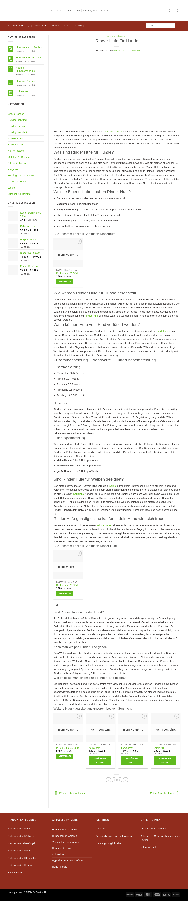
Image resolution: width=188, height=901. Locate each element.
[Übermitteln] (177, 25)
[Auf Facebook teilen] (108, 780)
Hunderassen (15, 144)
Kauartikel (78, 493)
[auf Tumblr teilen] (125, 780)
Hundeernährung (25, 81)
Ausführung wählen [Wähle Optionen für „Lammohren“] (132, 760)
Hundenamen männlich (29, 47)
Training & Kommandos (21, 175)
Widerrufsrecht (149, 847)
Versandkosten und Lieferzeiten (114, 836)
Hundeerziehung (17, 126)
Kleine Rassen (16, 150)
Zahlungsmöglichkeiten (109, 843)
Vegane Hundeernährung (25, 69)
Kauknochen (40, 26)
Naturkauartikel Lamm (20, 865)
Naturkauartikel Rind (19, 828)
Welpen (12, 187)
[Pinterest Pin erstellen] (120, 780)
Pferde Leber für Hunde (70, 793)
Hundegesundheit (17, 132)
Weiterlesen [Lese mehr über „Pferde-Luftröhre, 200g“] (65, 756)
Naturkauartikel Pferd (19, 850)
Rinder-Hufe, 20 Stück (67, 273)
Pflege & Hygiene (17, 163)
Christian (136, 50)
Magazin (78, 25)
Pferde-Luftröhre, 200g (67, 748)
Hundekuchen (60, 26)
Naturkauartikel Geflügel (21, 843)
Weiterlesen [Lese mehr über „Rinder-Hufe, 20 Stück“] (65, 281)
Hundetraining (163, 331)
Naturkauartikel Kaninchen (22, 858)
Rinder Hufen (104, 525)
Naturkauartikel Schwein (21, 836)
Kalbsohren (94, 748)
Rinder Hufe (91, 315)
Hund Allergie (59, 866)
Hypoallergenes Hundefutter (67, 860)
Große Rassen (16, 113)
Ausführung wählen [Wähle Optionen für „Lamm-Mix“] (165, 760)
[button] (170, 10)
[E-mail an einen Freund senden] (114, 780)
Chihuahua (22, 91)
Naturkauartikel (18, 25)
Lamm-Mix (159, 748)
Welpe (112, 485)
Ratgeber (13, 169)
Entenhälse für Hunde (165, 793)
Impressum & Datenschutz (155, 828)
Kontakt (100, 828)
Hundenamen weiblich (28, 57)
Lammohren (127, 748)
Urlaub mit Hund (17, 181)
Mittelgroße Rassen (19, 157)
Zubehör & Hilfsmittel (19, 193)
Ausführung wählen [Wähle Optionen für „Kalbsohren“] (100, 760)
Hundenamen (15, 138)
